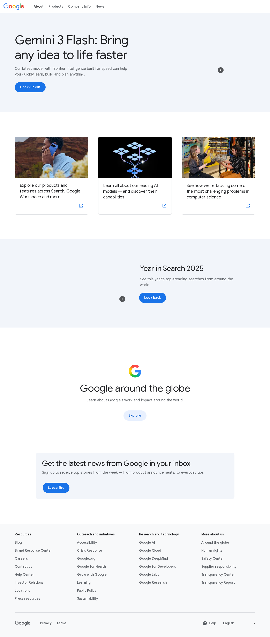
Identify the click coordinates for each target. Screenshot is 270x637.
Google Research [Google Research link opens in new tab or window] (153, 583)
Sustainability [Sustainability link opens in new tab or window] (87, 599)
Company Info (79, 7)
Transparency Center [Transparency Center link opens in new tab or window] (218, 575)
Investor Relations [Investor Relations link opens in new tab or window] (29, 583)
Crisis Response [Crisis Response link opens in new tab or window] (89, 551)
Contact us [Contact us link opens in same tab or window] (23, 567)
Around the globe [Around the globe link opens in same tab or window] (215, 543)
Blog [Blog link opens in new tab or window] (18, 543)
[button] (221, 70)
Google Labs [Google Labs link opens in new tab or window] (149, 575)
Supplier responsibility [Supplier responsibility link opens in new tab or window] (219, 567)
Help (209, 623)
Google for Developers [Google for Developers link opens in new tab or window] (157, 567)
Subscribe (56, 488)
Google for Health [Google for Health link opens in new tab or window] (91, 567)
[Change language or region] (240, 623)
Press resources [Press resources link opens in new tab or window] (27, 599)
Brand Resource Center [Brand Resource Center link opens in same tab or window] (33, 551)
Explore (135, 416)
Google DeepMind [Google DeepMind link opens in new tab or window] (153, 559)
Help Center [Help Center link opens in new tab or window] (24, 575)
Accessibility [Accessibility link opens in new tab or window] (87, 543)
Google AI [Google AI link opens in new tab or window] (147, 543)
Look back (152, 298)
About (39, 7)
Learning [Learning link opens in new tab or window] (84, 583)
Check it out (30, 87)
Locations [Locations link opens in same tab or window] (22, 591)
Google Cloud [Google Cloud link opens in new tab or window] (150, 551)
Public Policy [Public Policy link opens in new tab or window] (86, 591)
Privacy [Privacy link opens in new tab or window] (46, 623)
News (100, 7)
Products (55, 7)
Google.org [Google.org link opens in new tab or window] (86, 559)
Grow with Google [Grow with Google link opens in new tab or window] (92, 575)
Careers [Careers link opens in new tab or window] (21, 559)
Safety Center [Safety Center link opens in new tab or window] (212, 559)
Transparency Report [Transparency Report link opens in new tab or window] (218, 583)
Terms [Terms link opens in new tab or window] (61, 623)
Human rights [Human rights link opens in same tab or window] (211, 551)
